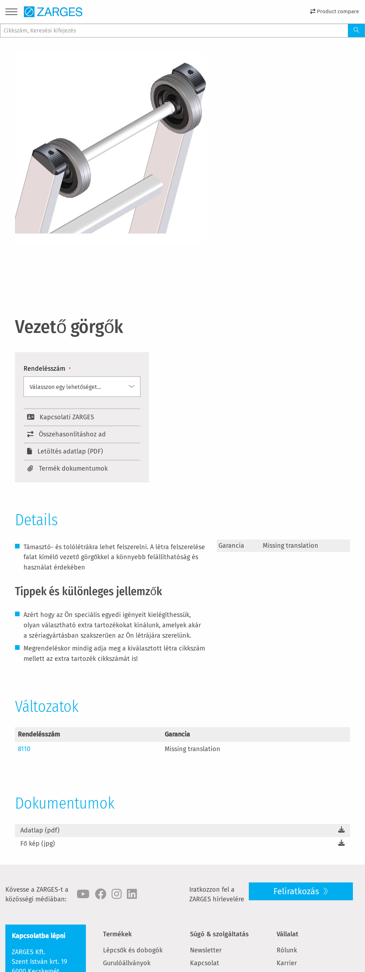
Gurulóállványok (126, 963)
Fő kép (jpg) (37, 843)
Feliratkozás (297, 891)
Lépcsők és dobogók (133, 950)
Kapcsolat (204, 963)
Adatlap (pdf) (40, 830)
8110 (24, 749)
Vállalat (287, 934)
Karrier (287, 963)
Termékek (117, 934)
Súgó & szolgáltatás (219, 934)
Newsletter (206, 950)
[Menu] (11, 13)
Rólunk (287, 950)
